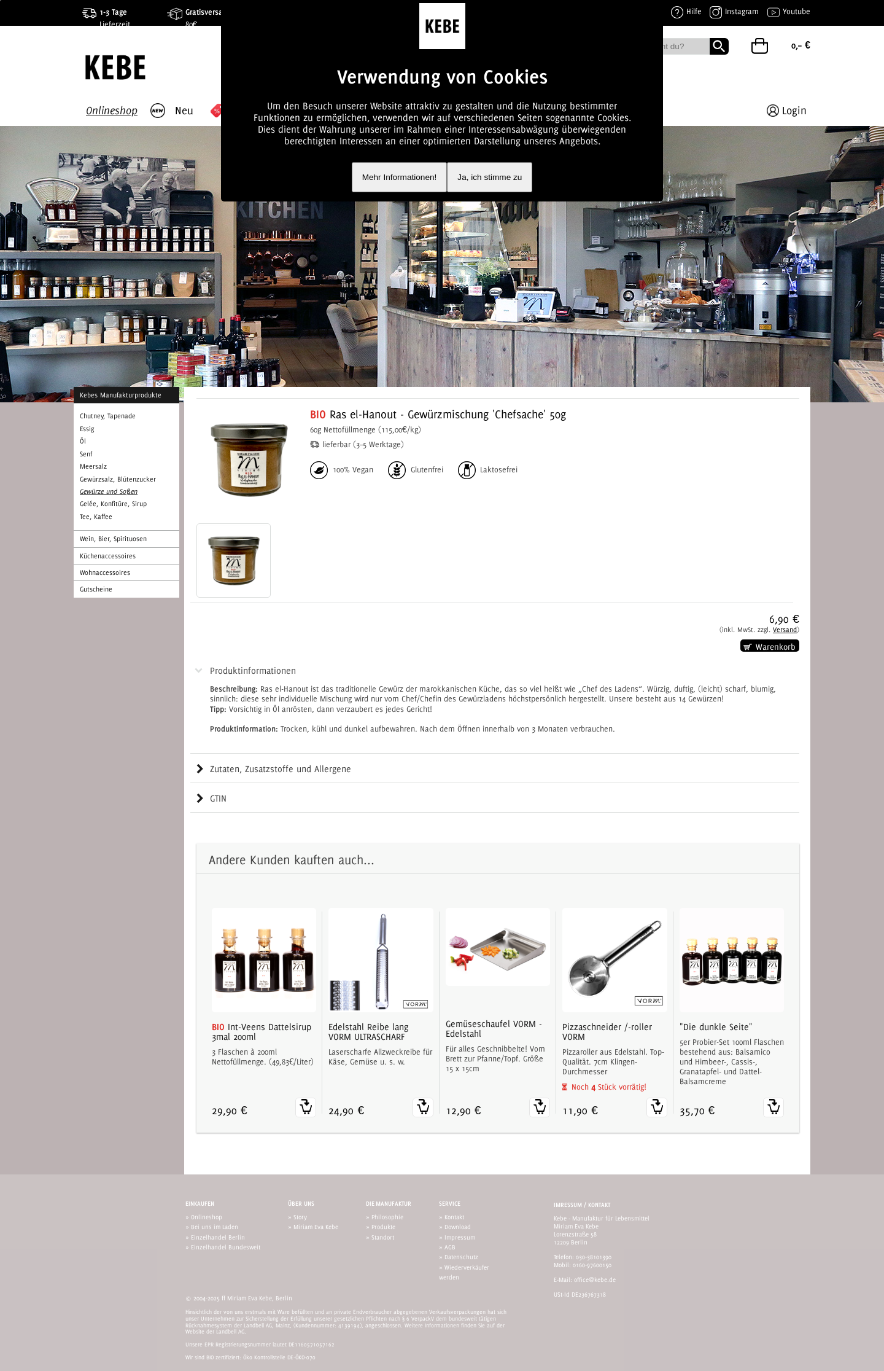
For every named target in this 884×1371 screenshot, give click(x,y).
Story (300, 1217)
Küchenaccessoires (108, 556)
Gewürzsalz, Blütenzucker (118, 479)
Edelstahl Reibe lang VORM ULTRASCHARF (368, 1032)
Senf (86, 454)
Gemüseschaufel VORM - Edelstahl (494, 1029)
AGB (450, 1247)
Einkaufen (199, 1204)
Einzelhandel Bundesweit (225, 1247)
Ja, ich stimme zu (489, 177)
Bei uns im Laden (214, 1226)
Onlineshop (206, 1217)
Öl (83, 441)
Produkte (383, 1226)
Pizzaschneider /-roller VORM (607, 1032)
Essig (87, 428)
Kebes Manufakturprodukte (120, 395)
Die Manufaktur (388, 1204)
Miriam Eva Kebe (315, 1226)
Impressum (459, 1237)
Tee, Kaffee (96, 516)
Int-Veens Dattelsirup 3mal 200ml (261, 1032)
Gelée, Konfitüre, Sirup (113, 503)
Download (457, 1226)
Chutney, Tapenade (108, 416)
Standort (382, 1237)
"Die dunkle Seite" (716, 1027)
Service (449, 1204)
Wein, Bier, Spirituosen (113, 538)
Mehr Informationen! (399, 177)
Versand (785, 629)
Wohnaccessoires (105, 572)
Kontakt (454, 1217)
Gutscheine (96, 589)
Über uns (301, 1204)
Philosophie (387, 1217)
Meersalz (93, 466)
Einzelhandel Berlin (218, 1237)
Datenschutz (461, 1256)
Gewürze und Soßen (109, 491)
